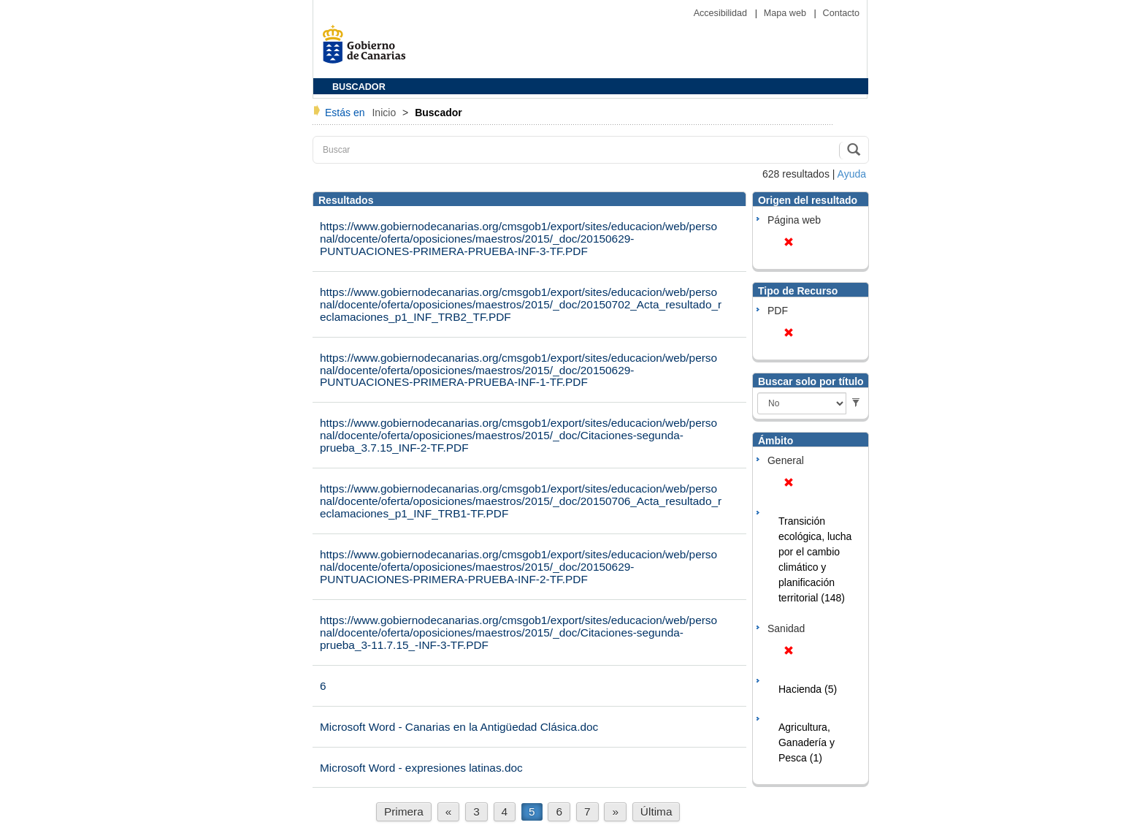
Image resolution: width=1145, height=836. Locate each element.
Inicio (385, 112)
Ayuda (852, 174)
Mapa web (786, 13)
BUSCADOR (359, 87)
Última (656, 811)
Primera (404, 811)
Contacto (841, 13)
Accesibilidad (722, 13)
